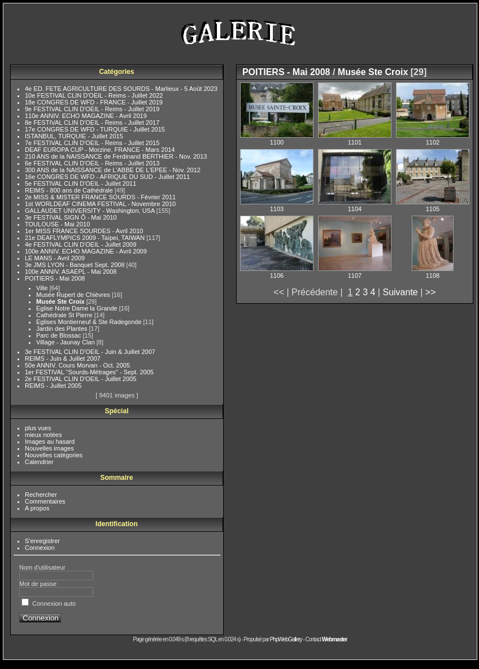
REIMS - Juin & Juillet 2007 (63, 358)
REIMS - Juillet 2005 (53, 385)
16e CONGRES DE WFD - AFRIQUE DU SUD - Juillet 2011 (107, 176)
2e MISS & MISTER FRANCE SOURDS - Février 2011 (100, 197)
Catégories (116, 72)
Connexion (40, 547)
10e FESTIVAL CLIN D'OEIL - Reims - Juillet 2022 (94, 95)
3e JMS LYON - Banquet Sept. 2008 (76, 264)
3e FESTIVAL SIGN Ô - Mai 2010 (71, 217)
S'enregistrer (42, 540)
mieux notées (43, 434)
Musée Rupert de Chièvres (74, 294)
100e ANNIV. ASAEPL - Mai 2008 (70, 271)
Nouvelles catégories (53, 455)
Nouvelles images (49, 448)
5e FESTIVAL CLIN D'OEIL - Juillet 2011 (80, 183)
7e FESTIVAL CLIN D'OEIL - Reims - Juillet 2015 (92, 142)
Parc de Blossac (59, 335)
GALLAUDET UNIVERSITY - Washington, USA (90, 210)
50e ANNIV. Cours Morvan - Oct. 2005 (77, 365)
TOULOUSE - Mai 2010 (57, 224)
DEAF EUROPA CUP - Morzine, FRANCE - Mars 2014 (100, 149)
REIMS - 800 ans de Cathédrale (70, 190)
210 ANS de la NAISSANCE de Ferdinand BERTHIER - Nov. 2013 (116, 156)
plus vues (38, 428)
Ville (43, 288)
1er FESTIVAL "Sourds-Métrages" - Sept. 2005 (89, 372)
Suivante (399, 292)
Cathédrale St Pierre (65, 315)
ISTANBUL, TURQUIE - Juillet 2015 (74, 136)
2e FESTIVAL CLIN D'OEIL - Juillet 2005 (80, 378)
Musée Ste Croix (61, 301)
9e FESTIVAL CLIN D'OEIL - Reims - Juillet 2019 (92, 109)
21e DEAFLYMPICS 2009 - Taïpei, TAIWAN (85, 237)
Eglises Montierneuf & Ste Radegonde (89, 321)
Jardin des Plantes (62, 328)
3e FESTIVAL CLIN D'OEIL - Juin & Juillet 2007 (90, 351)
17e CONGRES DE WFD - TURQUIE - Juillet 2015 (95, 129)
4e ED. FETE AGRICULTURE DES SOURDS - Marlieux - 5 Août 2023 (121, 88)
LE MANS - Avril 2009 (55, 258)
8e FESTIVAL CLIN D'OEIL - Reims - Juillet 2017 (92, 122)
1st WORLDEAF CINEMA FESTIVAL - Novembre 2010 (100, 203)
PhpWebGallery (286, 639)
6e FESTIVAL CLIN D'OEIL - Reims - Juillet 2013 (92, 163)
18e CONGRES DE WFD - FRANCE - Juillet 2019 (94, 102)
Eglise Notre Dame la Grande (77, 308)
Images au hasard (50, 441)
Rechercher (41, 494)
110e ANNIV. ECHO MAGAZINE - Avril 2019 (86, 115)
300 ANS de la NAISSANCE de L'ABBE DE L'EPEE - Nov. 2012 (113, 170)
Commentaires (45, 501)
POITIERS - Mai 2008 (55, 278)
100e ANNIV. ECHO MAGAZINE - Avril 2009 (86, 251)
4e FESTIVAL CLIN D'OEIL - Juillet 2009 (80, 244)
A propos (37, 508)
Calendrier (39, 461)
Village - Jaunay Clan (66, 342)
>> (430, 292)
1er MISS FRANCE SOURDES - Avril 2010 (84, 231)
